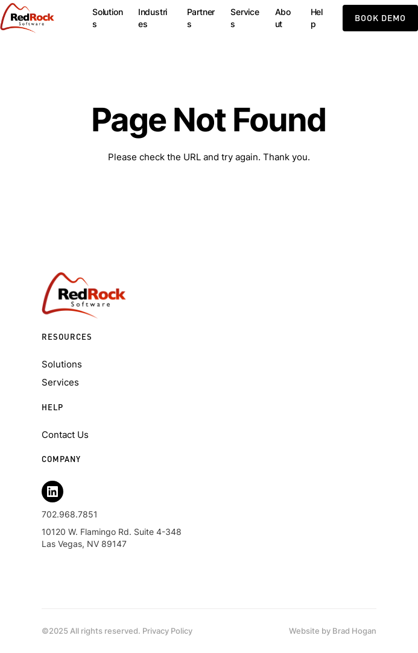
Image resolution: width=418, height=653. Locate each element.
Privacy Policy (167, 631)
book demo (380, 18)
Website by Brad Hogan (332, 631)
